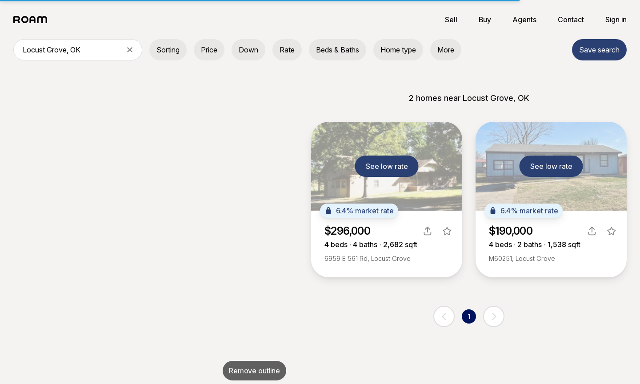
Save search (599, 49)
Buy (485, 19)
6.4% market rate (359, 210)
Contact (571, 19)
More (445, 49)
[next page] (493, 316)
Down (248, 49)
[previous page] (444, 316)
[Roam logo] (32, 19)
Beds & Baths (337, 49)
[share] (427, 231)
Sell (451, 19)
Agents (524, 19)
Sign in (616, 19)
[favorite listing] (447, 231)
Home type (398, 49)
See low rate (387, 166)
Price (209, 49)
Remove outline (254, 370)
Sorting (168, 49)
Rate (287, 49)
